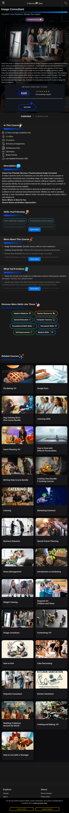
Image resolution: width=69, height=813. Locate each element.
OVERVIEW (26, 116)
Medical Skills (45, 332)
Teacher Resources (46, 313)
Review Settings (47, 809)
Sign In (5, 797)
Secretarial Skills (49, 326)
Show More (34, 229)
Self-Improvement (24, 332)
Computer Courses (46, 320)
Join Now (27, 107)
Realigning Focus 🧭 (34, 19)
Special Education (22, 320)
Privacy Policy (45, 797)
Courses (6, 793)
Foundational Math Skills (23, 326)
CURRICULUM (41, 116)
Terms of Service (46, 793)
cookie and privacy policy (40, 803)
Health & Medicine (22, 313)
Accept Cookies (22, 809)
